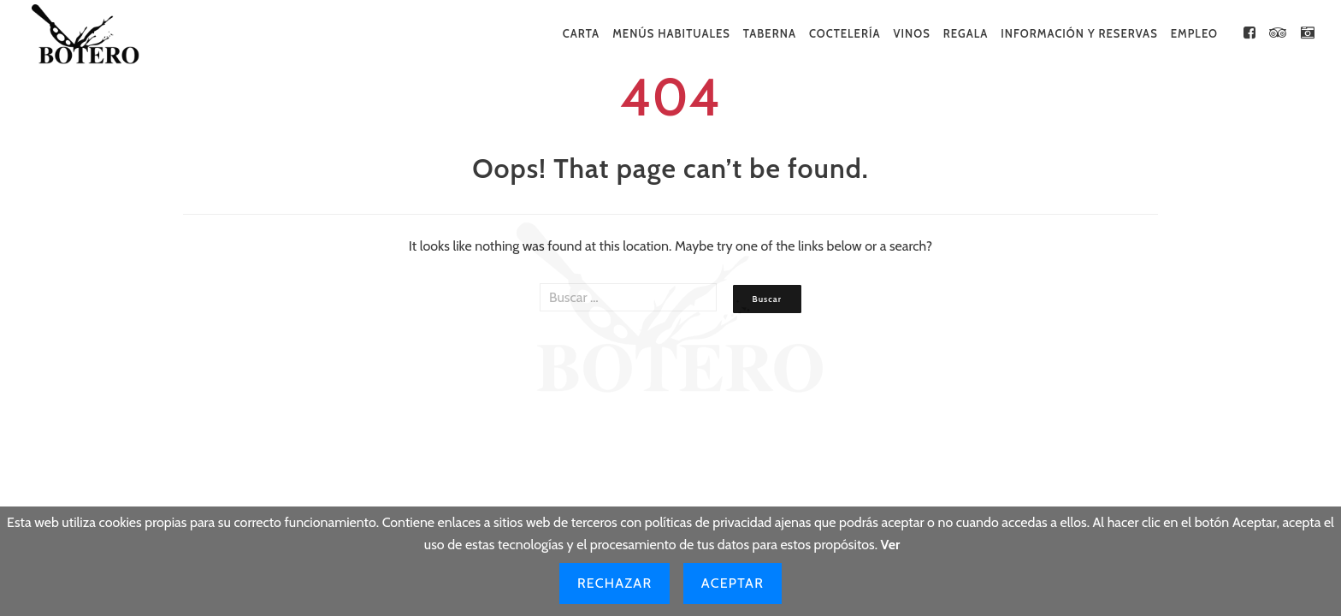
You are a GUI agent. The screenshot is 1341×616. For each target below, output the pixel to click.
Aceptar (732, 583)
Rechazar (614, 583)
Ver (891, 544)
